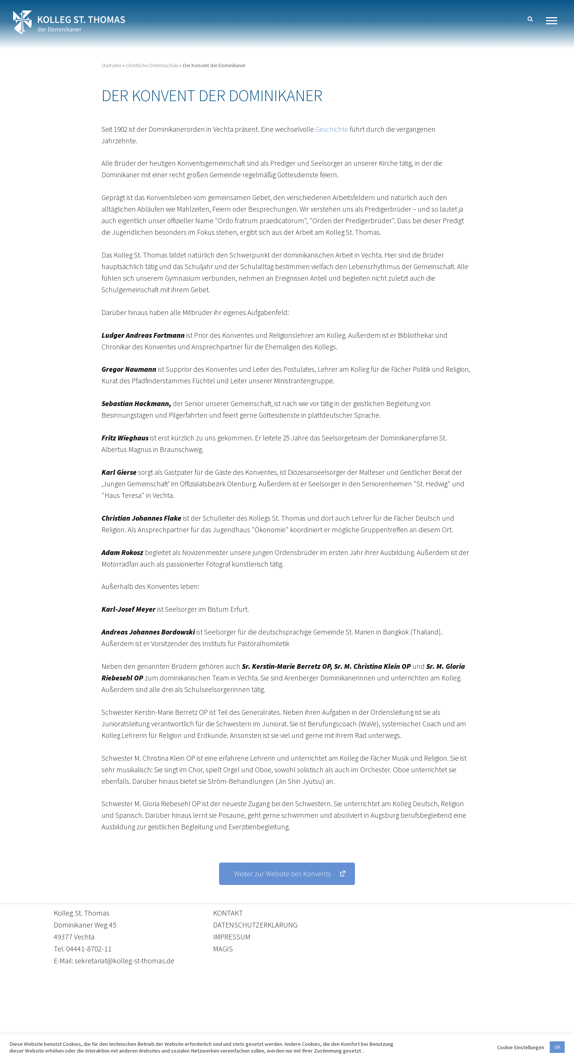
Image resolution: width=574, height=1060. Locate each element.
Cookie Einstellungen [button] (520, 1047)
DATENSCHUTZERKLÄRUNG (255, 944)
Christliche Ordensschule (152, 65)
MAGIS (223, 968)
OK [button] (557, 1047)
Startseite (111, 65)
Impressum (348, 1025)
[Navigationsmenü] (554, 20)
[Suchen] (530, 19)
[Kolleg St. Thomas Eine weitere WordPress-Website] (69, 22)
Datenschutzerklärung (279, 1025)
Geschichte (337, 130)
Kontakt (216, 1025)
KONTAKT (228, 932)
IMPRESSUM (231, 956)
